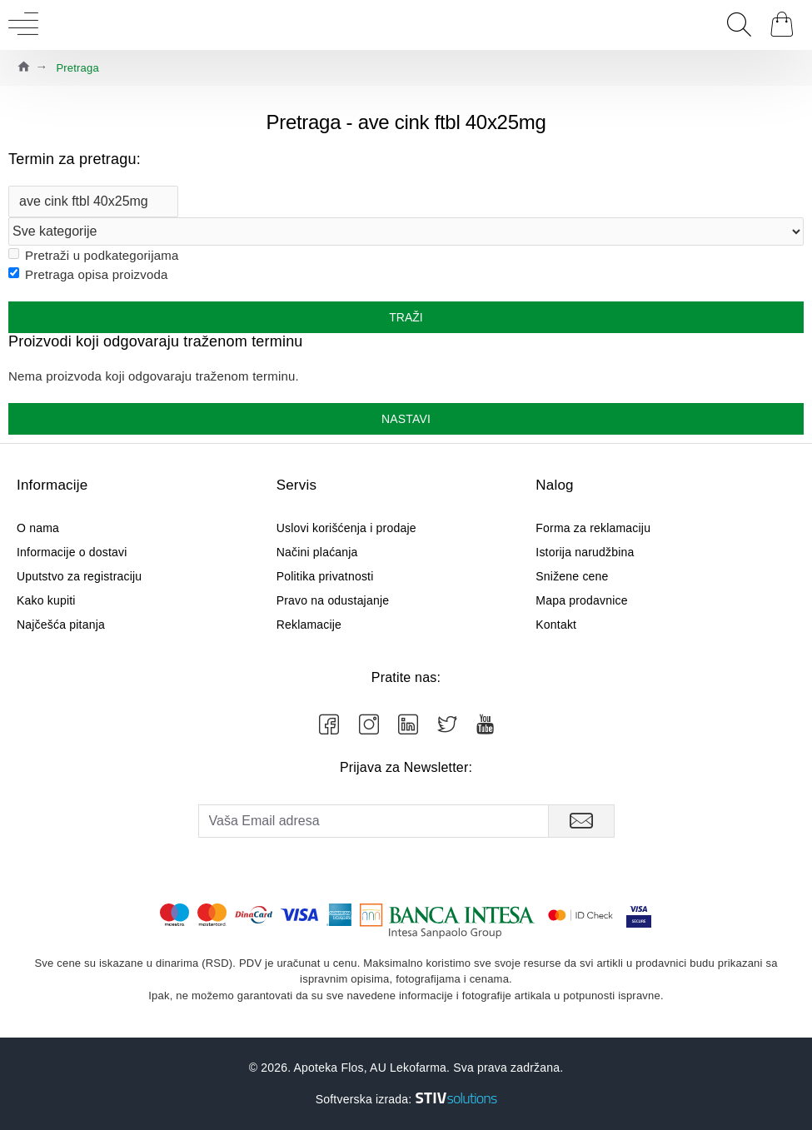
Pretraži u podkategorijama (93, 255)
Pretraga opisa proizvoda (88, 274)
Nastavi (406, 419)
